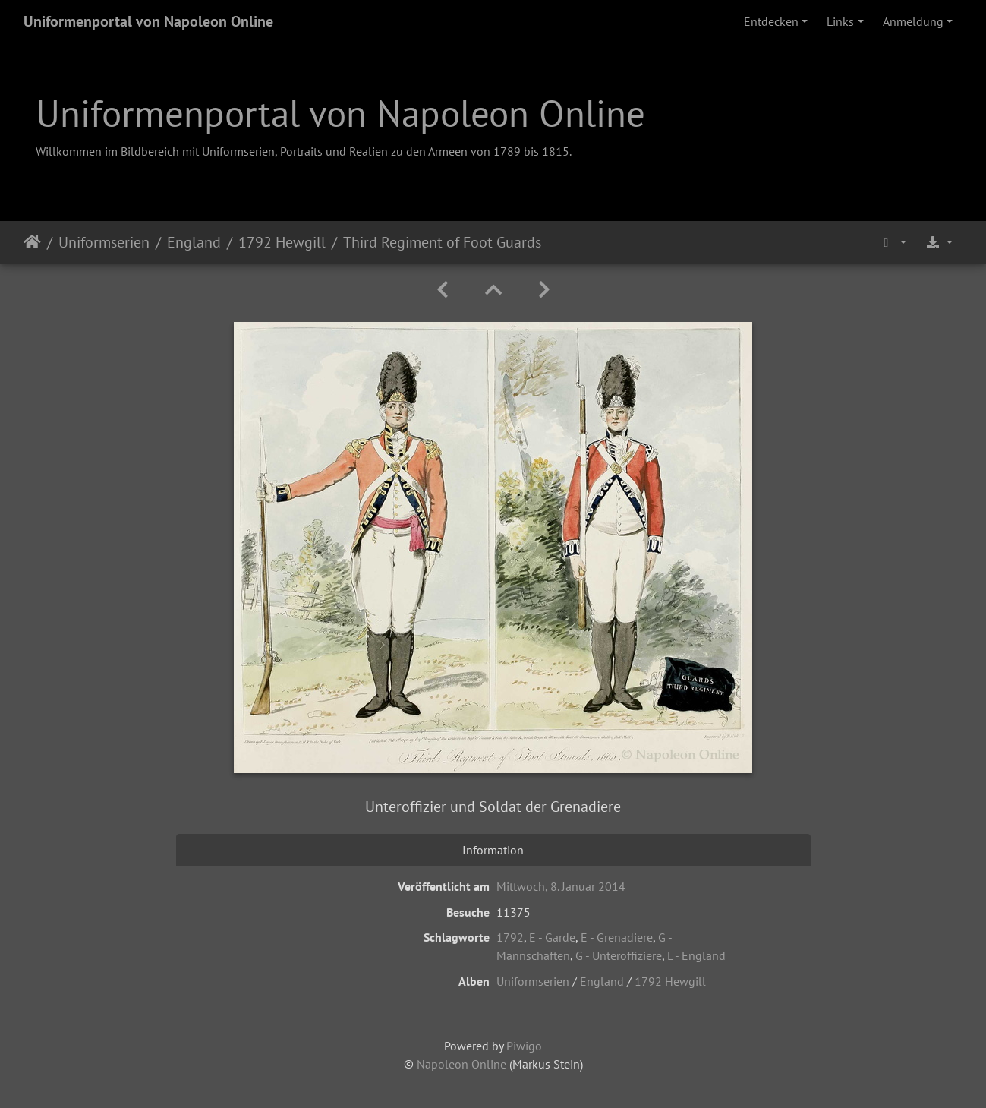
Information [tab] (493, 849)
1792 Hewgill (282, 242)
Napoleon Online (461, 1064)
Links (840, 21)
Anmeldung (913, 21)
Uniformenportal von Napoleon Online (148, 21)
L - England (696, 955)
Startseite (32, 242)
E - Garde (552, 937)
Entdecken (771, 21)
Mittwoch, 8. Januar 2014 (560, 886)
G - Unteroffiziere (618, 955)
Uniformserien (104, 242)
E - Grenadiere (617, 937)
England (194, 242)
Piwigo (524, 1045)
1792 (510, 937)
